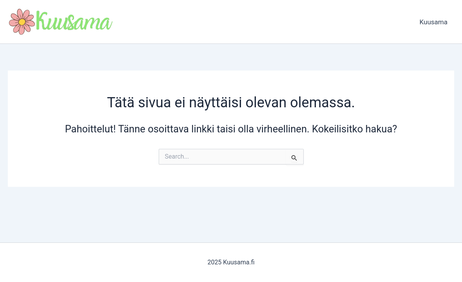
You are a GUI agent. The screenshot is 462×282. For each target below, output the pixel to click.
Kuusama (434, 22)
